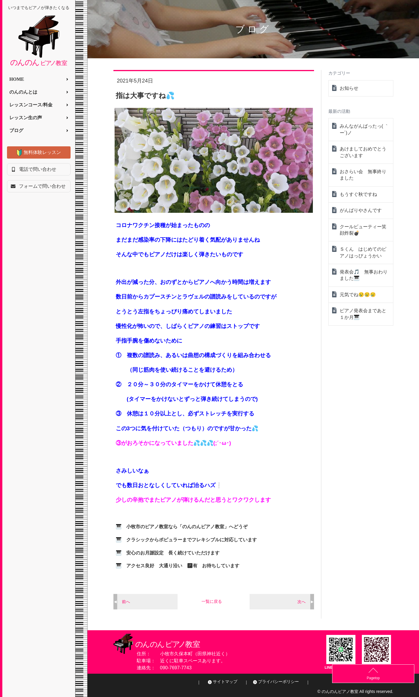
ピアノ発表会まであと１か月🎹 (363, 313)
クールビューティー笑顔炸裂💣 (363, 230)
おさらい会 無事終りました (363, 174)
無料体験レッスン (42, 152)
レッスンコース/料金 (30, 104)
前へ (126, 601)
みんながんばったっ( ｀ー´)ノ (364, 129)
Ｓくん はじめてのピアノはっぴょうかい (363, 252)
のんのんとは (23, 91)
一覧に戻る (211, 601)
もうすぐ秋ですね (358, 194)
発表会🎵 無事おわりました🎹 (364, 275)
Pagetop (404, 678)
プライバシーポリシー (278, 681)
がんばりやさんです (361, 210)
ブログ (16, 130)
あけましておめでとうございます (363, 152)
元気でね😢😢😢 (358, 294)
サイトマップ (225, 681)
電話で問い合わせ (37, 169)
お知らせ (349, 88)
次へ (301, 601)
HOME (16, 79)
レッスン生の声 (25, 117)
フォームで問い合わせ (42, 186)
